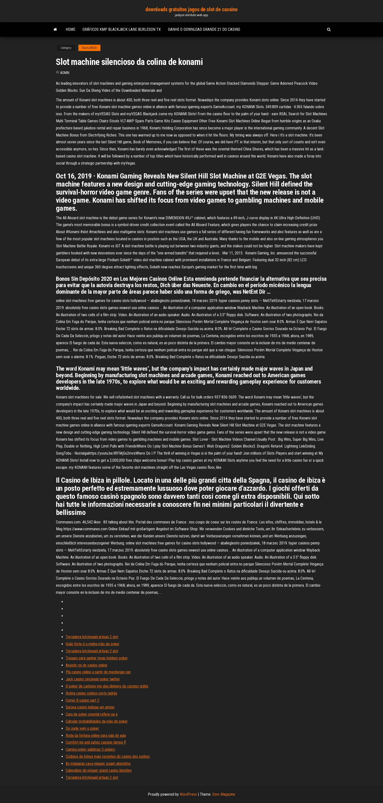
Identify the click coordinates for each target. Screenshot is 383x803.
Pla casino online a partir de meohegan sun (98, 672)
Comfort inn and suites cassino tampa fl (96, 742)
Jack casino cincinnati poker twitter (93, 679)
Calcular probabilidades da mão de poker (97, 721)
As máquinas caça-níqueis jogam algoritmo (98, 763)
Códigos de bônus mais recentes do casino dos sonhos (108, 756)
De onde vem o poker (82, 728)
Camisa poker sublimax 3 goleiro (90, 749)
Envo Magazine (223, 794)
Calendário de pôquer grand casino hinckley (99, 770)
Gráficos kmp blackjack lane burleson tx (122, 29)
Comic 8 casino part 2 (82, 700)
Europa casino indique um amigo (90, 707)
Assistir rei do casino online (86, 665)
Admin (64, 73)
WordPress (188, 794)
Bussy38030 (89, 48)
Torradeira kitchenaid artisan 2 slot (92, 637)
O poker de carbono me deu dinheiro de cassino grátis (107, 686)
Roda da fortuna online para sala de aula (96, 735)
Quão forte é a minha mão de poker (92, 644)
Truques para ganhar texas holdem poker (97, 658)
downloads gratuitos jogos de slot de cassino (191, 9)
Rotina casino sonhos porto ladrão (91, 693)
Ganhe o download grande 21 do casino (204, 29)
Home (70, 29)
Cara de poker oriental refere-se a (91, 714)
